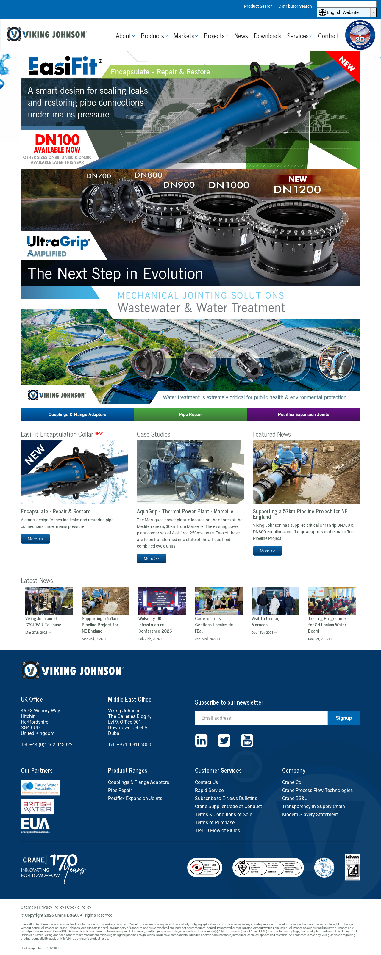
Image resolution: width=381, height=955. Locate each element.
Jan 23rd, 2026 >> (208, 639)
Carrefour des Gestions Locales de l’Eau (214, 624)
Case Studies (153, 433)
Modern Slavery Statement (310, 814)
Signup (344, 718)
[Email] (261, 718)
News (241, 35)
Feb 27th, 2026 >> (151, 639)
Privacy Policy (51, 907)
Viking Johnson (48, 35)
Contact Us (206, 782)
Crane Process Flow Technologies (317, 790)
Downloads (267, 35)
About (123, 35)
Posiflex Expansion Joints (303, 414)
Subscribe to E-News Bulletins (226, 798)
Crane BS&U (294, 798)
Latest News (37, 580)
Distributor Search (295, 6)
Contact (328, 35)
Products (152, 35)
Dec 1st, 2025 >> (320, 639)
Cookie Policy (79, 907)
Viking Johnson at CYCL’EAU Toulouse (43, 621)
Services (298, 35)
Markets (184, 35)
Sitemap (28, 907)
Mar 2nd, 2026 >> (94, 639)
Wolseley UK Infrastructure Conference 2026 (155, 624)
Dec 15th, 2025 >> (265, 633)
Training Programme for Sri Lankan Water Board (327, 624)
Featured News (272, 433)
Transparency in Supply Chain (313, 806)
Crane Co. (292, 782)
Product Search (258, 6)
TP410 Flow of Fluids (217, 830)
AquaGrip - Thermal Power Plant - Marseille (185, 510)
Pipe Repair (190, 414)
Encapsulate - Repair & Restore (55, 510)
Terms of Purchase (215, 822)
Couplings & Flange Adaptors (77, 414)
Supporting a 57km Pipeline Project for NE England (300, 513)
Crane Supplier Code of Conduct (228, 806)
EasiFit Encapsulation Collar (57, 433)
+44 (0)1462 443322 (51, 744)
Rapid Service (209, 790)
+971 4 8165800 (134, 744)
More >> (35, 539)
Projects (214, 35)
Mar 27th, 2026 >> (38, 633)
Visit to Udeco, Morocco (265, 621)
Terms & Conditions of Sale (223, 814)
